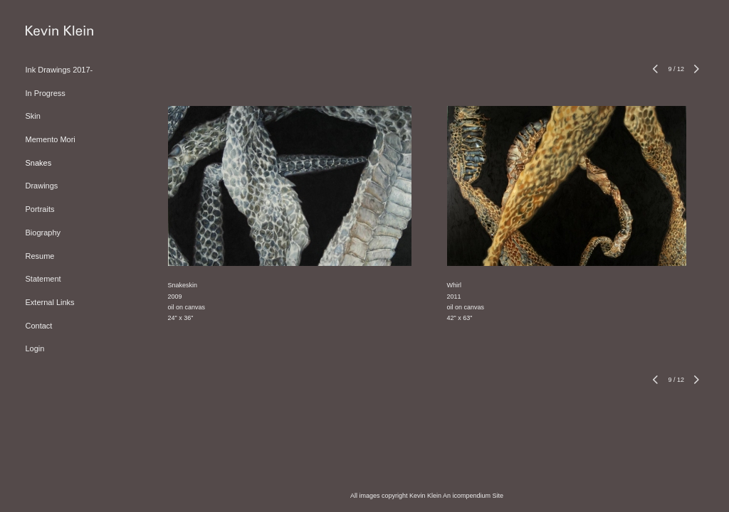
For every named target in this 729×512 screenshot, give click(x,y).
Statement (43, 278)
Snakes (39, 163)
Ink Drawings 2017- (59, 69)
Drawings (42, 185)
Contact (39, 325)
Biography (43, 232)
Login (35, 348)
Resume (40, 256)
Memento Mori (50, 139)
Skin (33, 116)
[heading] (59, 31)
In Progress (45, 93)
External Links (50, 302)
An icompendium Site (473, 495)
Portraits (40, 209)
